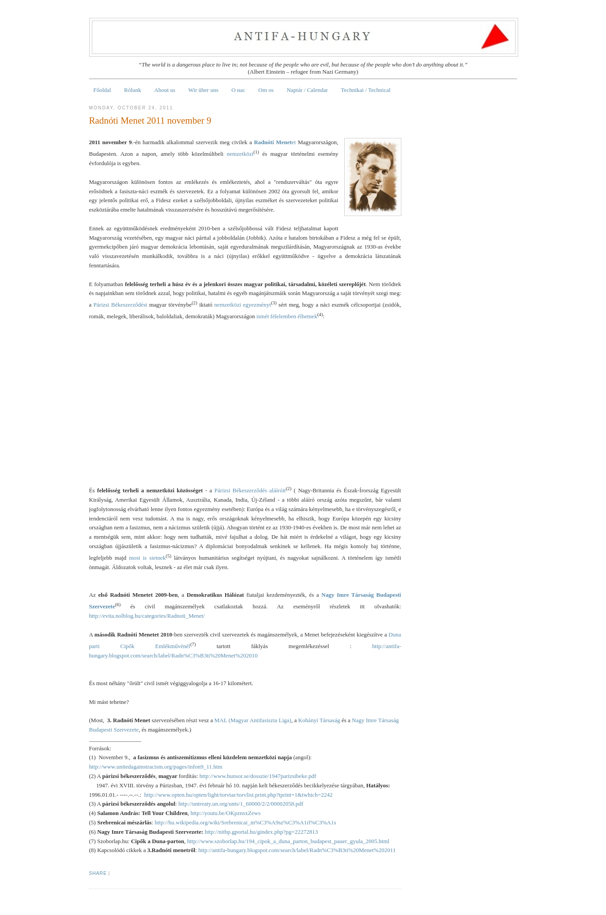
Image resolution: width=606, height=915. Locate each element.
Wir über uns (203, 90)
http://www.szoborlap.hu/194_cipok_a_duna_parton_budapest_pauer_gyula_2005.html (288, 841)
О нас (238, 90)
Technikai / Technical (366, 90)
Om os (265, 90)
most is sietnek (147, 557)
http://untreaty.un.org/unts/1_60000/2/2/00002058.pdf (240, 803)
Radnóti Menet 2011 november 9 (150, 120)
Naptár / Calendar (307, 90)
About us (164, 90)
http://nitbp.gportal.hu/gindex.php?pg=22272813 (261, 831)
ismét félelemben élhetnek (286, 316)
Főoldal (102, 90)
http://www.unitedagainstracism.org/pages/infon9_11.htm (156, 766)
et (275, 142)
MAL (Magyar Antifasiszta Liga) (252, 720)
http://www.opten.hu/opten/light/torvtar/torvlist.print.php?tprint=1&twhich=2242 (238, 794)
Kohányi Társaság (319, 720)
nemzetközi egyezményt (242, 305)
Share (98, 873)
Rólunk (132, 90)
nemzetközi (240, 153)
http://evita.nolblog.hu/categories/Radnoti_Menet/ (147, 615)
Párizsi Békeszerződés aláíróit (250, 490)
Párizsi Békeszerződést (121, 305)
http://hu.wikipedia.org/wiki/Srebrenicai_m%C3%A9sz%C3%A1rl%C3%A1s (245, 822)
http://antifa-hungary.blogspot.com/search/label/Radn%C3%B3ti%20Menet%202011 (297, 850)
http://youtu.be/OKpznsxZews (225, 813)
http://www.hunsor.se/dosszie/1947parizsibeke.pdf (257, 776)
